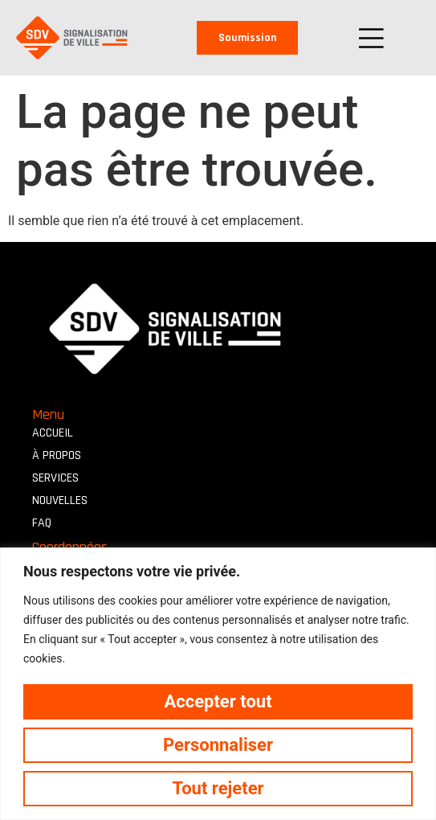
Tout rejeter (217, 788)
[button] (371, 38)
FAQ (41, 523)
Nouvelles (60, 500)
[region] (218, 683)
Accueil (52, 432)
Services (55, 477)
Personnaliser (218, 745)
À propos (56, 455)
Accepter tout (217, 701)
